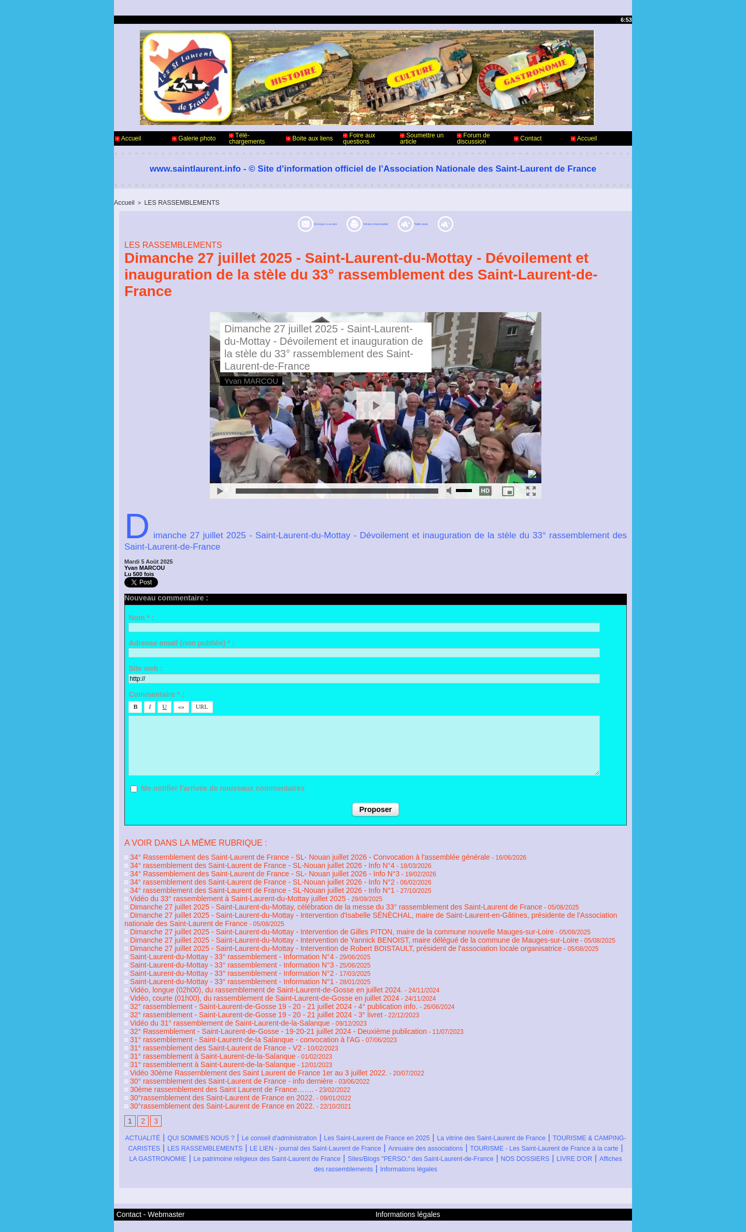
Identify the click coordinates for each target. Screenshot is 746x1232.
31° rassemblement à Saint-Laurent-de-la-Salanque (198, 1028)
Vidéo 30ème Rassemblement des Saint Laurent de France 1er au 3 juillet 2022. (237, 1043)
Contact (528, 138)
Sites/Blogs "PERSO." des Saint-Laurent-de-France (384, 1135)
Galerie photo (194, 138)
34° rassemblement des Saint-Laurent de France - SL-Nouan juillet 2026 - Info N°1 (240, 883)
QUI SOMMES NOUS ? (229, 1104)
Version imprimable (376, 223)
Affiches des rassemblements (332, 1145)
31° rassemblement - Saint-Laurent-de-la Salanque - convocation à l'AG (225, 1014)
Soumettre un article (421, 138)
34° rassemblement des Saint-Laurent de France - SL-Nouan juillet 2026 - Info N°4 (240, 861)
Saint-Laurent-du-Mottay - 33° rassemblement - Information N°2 (214, 956)
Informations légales (436, 1145)
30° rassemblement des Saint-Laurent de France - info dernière (214, 1050)
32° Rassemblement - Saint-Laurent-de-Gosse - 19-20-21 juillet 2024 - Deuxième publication (254, 1007)
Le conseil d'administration (334, 1104)
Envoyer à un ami (277, 223)
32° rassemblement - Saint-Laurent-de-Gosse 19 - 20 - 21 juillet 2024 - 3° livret (235, 992)
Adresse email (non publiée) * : (181, 642)
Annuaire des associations (213, 1124)
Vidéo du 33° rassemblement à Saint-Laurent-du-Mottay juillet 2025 (219, 890)
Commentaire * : (156, 693)
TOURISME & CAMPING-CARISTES (280, 1114)
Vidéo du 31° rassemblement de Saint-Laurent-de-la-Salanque (213, 999)
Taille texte (462, 223)
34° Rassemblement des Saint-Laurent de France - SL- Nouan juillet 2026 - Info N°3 (242, 869)
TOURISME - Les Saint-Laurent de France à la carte (374, 1124)
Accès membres (353, 1215)
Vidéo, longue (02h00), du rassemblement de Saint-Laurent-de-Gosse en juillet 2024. (244, 970)
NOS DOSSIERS (526, 1135)
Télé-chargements (247, 138)
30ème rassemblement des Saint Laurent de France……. (206, 1057)
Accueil (128, 138)
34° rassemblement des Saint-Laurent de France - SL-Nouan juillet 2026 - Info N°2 (240, 876)
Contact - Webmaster (144, 1189)
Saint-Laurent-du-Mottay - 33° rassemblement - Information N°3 (214, 949)
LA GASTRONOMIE (523, 1124)
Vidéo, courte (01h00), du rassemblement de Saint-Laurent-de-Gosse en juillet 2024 (242, 978)
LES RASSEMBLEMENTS (175, 202)
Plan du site (399, 1215)
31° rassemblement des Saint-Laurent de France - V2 (200, 1021)
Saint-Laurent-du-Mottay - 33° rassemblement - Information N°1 (214, 963)
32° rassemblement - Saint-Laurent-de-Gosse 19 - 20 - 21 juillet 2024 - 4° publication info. (251, 985)
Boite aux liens (309, 138)
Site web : (145, 667)
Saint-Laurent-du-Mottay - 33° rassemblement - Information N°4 (214, 941)
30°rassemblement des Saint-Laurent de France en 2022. (206, 1065)
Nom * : (141, 616)
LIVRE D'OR (591, 1135)
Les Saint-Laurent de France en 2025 (466, 1104)
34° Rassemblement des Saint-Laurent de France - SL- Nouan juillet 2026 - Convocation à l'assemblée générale (281, 854)
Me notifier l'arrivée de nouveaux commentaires (223, 787)
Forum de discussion (473, 138)
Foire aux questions (359, 138)
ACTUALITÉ (151, 1104)
